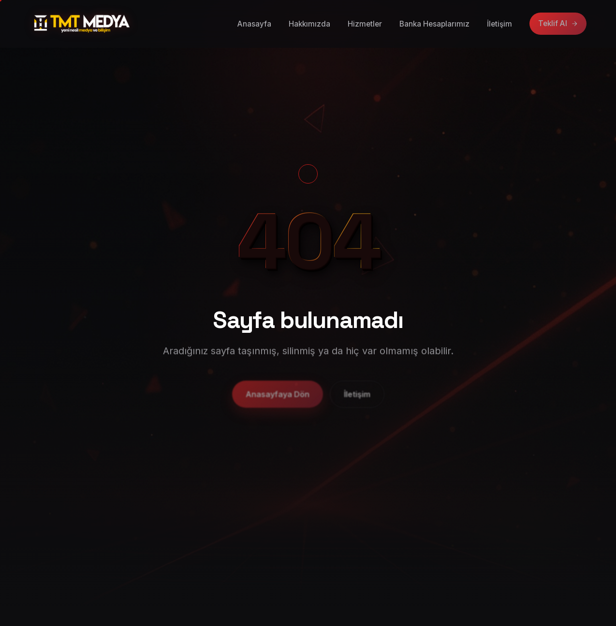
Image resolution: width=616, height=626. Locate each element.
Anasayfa (254, 23)
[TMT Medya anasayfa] (81, 24)
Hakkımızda (309, 23)
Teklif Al (558, 23)
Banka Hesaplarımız (434, 23)
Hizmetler (365, 23)
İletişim (499, 23)
